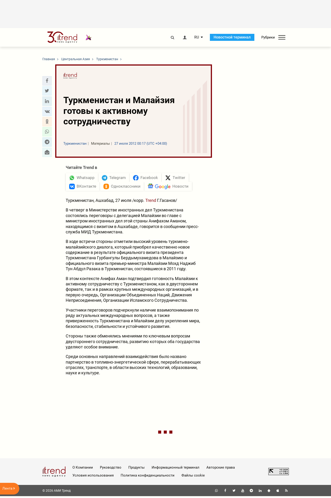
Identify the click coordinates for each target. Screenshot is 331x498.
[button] (47, 81)
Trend (151, 202)
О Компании (82, 469)
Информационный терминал (175, 469)
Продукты (136, 469)
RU (196, 37)
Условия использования (93, 477)
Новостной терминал (232, 37)
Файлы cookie (193, 477)
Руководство (110, 469)
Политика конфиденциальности (147, 477)
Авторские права (220, 469)
